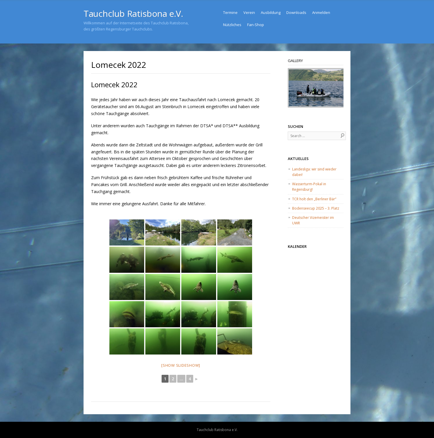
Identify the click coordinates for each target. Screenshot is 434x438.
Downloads (296, 12)
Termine (230, 12)
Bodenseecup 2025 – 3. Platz (315, 208)
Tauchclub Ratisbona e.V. (133, 13)
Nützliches (232, 24)
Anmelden (321, 12)
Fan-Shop (255, 24)
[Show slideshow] (180, 365)
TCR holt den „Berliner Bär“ (314, 199)
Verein (249, 12)
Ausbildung (271, 12)
